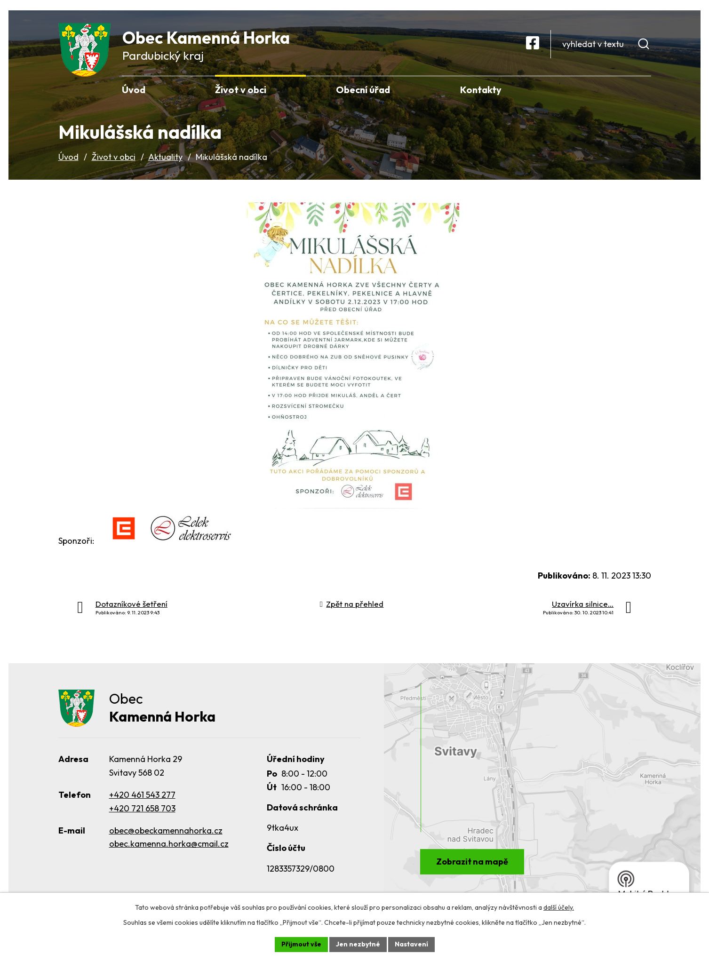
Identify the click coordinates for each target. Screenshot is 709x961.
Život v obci (113, 156)
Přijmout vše (301, 944)
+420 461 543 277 (142, 794)
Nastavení (411, 944)
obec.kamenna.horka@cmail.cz (169, 843)
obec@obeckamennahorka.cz (166, 830)
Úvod (68, 156)
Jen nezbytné (358, 944)
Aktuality (165, 156)
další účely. (558, 907)
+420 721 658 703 (142, 808)
